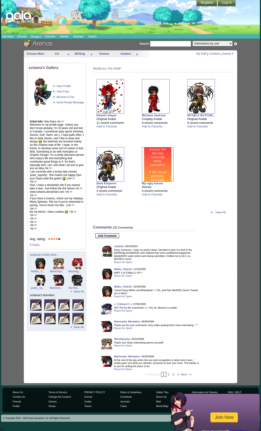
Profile (16, 406)
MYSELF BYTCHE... (201, 115)
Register (207, 3)
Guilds (87, 401)
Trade (123, 406)
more (68, 54)
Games (78, 36)
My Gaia (7, 36)
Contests (214, 53)
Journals (125, 401)
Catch (92, 36)
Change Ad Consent (60, 396)
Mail (158, 401)
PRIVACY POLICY (94, 392)
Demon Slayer (106, 115)
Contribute (126, 396)
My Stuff (201, 53)
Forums (50, 36)
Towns (87, 406)
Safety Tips (162, 392)
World (64, 36)
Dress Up (161, 396)
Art (57, 53)
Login (227, 3)
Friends (17, 401)
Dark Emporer (106, 183)
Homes (104, 53)
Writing (80, 53)
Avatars (125, 53)
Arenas (88, 396)
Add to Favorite (106, 126)
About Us (18, 392)
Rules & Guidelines (131, 392)
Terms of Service (58, 392)
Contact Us (19, 396)
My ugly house (152, 183)
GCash (22, 36)
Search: (145, 43)
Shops (36, 36)
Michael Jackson (154, 115)
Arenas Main (35, 53)
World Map (162, 406)
